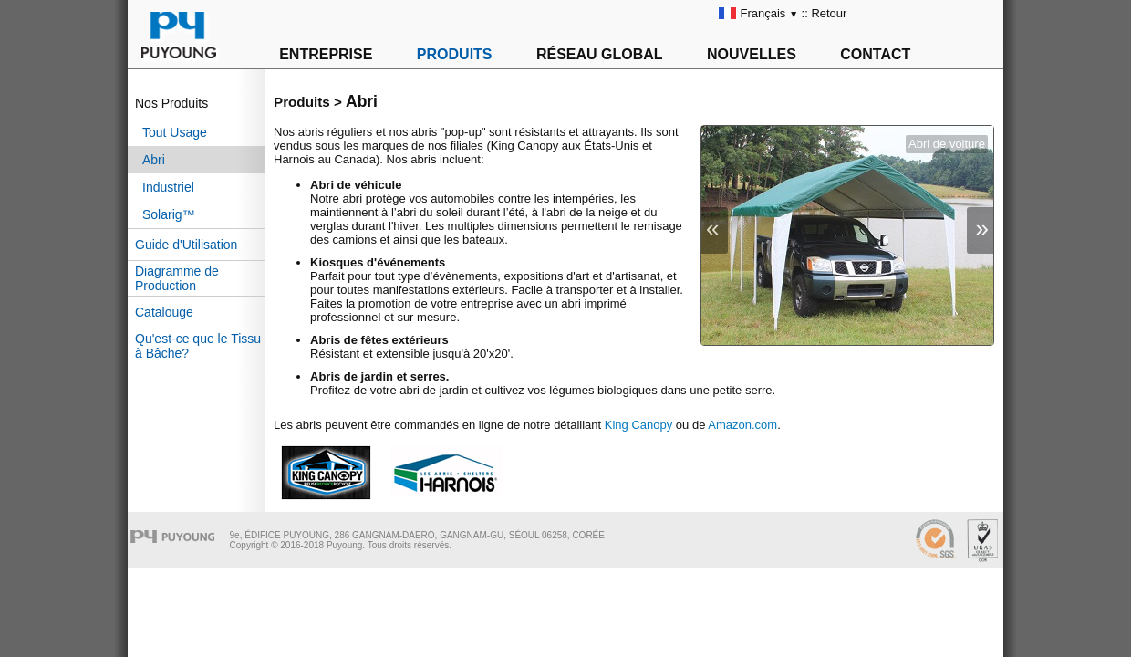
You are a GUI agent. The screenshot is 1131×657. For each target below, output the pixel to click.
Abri (153, 159)
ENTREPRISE (325, 54)
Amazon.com (742, 425)
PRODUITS (455, 54)
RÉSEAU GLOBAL (599, 54)
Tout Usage (174, 132)
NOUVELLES (751, 54)
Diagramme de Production (177, 278)
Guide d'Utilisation (186, 244)
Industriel (168, 187)
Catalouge (164, 312)
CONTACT (875, 54)
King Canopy (638, 425)
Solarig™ (168, 214)
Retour (828, 13)
